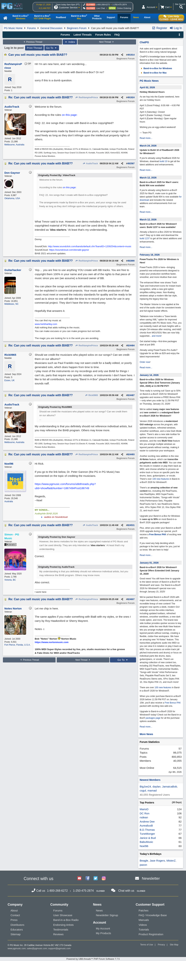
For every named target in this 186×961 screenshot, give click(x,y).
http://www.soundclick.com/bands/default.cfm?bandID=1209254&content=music (89, 246)
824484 (131, 345)
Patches (143, 910)
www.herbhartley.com (46, 324)
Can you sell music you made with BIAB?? (37, 54)
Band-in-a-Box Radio (65, 919)
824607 (131, 599)
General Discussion (51, 28)
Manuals (144, 919)
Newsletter (151, 878)
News (99, 910)
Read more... (146, 138)
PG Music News (149, 80)
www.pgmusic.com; (17, 948)
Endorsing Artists (63, 924)
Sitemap (16, 934)
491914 (131, 55)
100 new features (160, 479)
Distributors (17, 924)
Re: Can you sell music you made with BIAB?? (40, 97)
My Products (103, 933)
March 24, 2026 (148, 145)
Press (14, 919)
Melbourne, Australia (14, 144)
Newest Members (150, 779)
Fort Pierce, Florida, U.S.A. (17, 645)
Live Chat (100, 8)
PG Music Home (13, 28)
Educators (17, 929)
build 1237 (145, 238)
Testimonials (60, 929)
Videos (143, 924)
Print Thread (34, 47)
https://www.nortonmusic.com (51, 642)
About (14, 910)
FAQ (117, 34)
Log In (175, 28)
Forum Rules (103, 34)
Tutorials (144, 929)
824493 (131, 454)
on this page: (69, 114)
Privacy (161, 944)
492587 (131, 163)
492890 (131, 261)
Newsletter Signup (107, 915)
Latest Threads (83, 34)
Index (69, 41)
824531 (131, 525)
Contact (15, 915)
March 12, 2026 (148, 177)
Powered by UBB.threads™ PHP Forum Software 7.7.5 (93, 959)
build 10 (163, 161)
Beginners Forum (76, 28)
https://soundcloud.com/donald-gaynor (69, 249)
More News (146, 734)
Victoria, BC (10, 580)
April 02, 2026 (147, 87)
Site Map (174, 944)
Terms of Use (146, 944)
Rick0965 (91, 395)
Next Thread (106, 42)
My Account (103, 928)
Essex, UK (9, 380)
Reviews (58, 934)
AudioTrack (90, 163)
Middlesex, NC (11, 304)
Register (159, 28)
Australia (8, 501)
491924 (131, 97)
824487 (131, 395)
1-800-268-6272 (103, 4)
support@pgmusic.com (59, 948)
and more (156, 336)
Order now (145, 362)
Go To (51, 47)
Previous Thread (32, 42)
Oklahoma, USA (12, 198)
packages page (153, 718)
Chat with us (126, 890)
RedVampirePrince (86, 97)
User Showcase (62, 915)
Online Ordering (124, 8)
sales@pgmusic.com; (37, 948)
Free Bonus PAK (157, 534)
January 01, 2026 (149, 562)
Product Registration (151, 934)
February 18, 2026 (150, 254)
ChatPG (144, 42)
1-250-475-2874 (119, 4)
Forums (31, 28)
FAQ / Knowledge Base (153, 915)
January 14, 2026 (149, 375)
